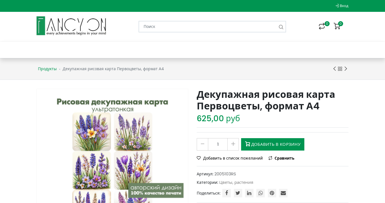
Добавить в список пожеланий (230, 158)
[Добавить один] (233, 144)
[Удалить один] (202, 144)
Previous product (334, 69)
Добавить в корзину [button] (272, 144)
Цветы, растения (236, 182)
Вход (341, 5)
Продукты (47, 69)
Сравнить (281, 158)
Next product (346, 69)
